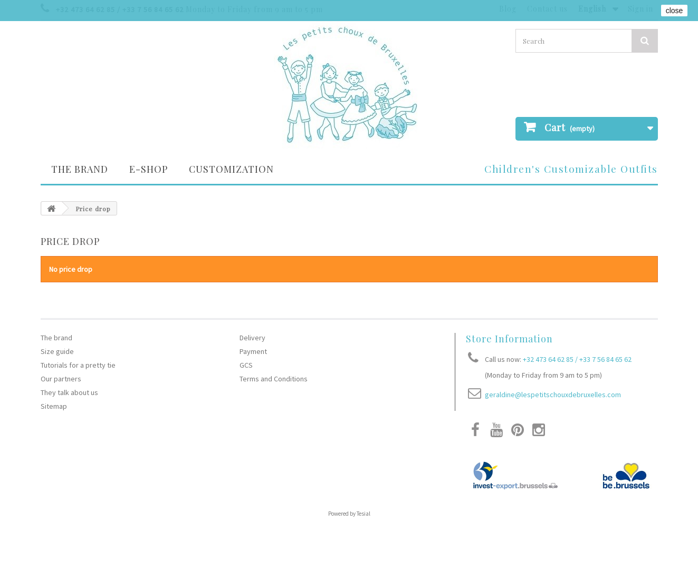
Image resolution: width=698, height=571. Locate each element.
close (674, 10)
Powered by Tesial (349, 513)
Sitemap (54, 406)
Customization (231, 169)
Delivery (252, 337)
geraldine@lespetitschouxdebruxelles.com (553, 394)
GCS (246, 365)
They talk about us (69, 392)
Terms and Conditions (274, 378)
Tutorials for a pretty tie (78, 365)
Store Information (509, 338)
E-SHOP (148, 169)
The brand (79, 169)
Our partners (61, 378)
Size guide (57, 351)
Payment (253, 351)
